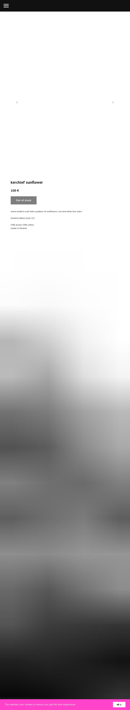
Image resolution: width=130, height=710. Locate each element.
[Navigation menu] (6, 6)
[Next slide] (113, 102)
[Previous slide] (17, 102)
